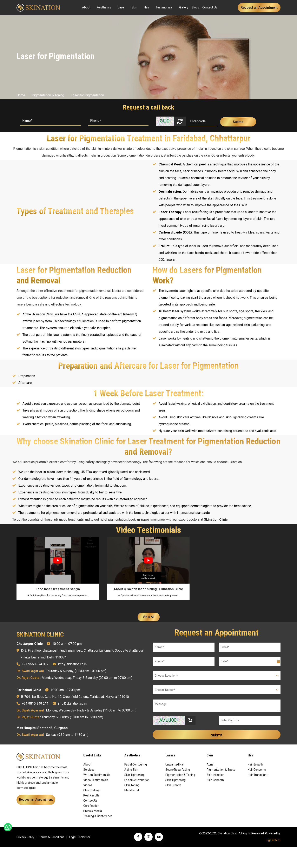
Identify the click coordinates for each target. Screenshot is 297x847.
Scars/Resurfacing (177, 770)
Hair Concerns (257, 770)
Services (88, 770)
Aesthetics (104, 7)
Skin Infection (215, 775)
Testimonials (164, 7)
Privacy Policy (25, 837)
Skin (134, 7)
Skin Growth (173, 785)
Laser (121, 7)
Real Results (91, 795)
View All (148, 617)
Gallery (183, 7)
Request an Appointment (259, 7)
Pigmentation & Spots (221, 770)
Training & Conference (97, 816)
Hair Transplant (258, 775)
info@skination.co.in (72, 664)
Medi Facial (131, 790)
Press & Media (92, 811)
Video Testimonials (95, 780)
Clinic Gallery (91, 790)
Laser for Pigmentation (87, 95)
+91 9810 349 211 (35, 704)
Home (20, 95)
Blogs (195, 7)
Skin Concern (215, 780)
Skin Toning (131, 785)
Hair (146, 7)
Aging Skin (131, 770)
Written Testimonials (96, 775)
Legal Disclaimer (79, 837)
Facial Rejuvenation (137, 780)
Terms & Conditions (51, 837)
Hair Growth (255, 764)
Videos (87, 785)
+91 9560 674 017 (35, 664)
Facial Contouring (135, 764)
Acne (210, 764)
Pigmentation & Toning (48, 95)
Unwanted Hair (175, 764)
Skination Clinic (216, 519)
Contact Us (209, 7)
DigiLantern (273, 840)
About (86, 7)
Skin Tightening (134, 775)
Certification (91, 806)
